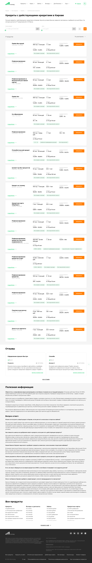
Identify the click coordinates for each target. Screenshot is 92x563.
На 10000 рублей (51, 510)
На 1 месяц (29, 508)
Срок (43, 26)
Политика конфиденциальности (58, 559)
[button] (78, 3)
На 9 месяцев (29, 520)
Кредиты (24, 3)
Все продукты (15, 10)
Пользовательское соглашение (37, 559)
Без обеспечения (9, 514)
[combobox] (80, 36)
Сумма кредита (8, 26)
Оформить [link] (79, 44)
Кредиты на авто (20, 554)
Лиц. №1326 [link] (20, 62)
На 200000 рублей (51, 520)
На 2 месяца (29, 510)
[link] (71, 533)
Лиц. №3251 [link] (19, 222)
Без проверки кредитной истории (14, 518)
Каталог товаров (81, 554)
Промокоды (70, 554)
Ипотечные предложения (35, 554)
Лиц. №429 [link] (17, 278)
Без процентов (71, 516)
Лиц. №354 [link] (21, 133)
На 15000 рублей (51, 518)
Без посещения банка (73, 514)
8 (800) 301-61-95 (49, 544)
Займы (40, 3)
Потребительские (9, 508)
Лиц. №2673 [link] (18, 83)
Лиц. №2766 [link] (19, 259)
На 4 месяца (29, 514)
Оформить (79, 151)
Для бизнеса (58, 3)
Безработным (70, 520)
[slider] (22, 30)
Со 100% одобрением (52, 514)
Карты (32, 3)
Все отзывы (46, 379)
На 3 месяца (29, 512)
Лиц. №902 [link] (26, 243)
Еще (67, 3)
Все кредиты (9, 554)
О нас (23, 559)
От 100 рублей (50, 516)
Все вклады (61, 554)
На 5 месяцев (29, 516)
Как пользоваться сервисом (78, 559)
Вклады (48, 3)
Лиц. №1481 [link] (19, 206)
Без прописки (8, 520)
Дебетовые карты (50, 554)
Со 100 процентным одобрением (13, 510)
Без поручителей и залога (12, 516)
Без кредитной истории (11, 512)
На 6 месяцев (29, 518)
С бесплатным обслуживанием (75, 510)
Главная (7, 10)
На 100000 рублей (51, 508)
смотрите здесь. (37, 542)
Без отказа (70, 512)
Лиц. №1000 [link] (19, 187)
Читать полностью (37, 372)
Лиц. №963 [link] (20, 45)
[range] (22, 28)
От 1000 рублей (51, 512)
